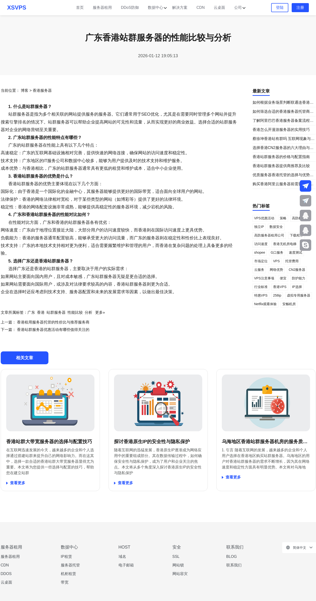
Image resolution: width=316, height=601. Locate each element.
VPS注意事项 (264, 278)
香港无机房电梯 (284, 244)
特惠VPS (261, 295)
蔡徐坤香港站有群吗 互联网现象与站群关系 (284, 139)
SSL (176, 557)
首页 (80, 7)
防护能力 (298, 278)
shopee (259, 252)
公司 (238, 7)
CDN (201, 7)
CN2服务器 (297, 270)
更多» (100, 312)
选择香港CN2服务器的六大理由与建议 (283, 148)
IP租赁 (66, 557)
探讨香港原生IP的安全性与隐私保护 (152, 441)
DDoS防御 (130, 7)
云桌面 (219, 7)
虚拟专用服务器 (298, 295)
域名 (122, 557)
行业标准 (261, 287)
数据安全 (276, 227)
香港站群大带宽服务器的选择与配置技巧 (49, 441)
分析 (88, 312)
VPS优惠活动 (264, 218)
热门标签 (261, 206)
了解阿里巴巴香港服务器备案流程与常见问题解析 (283, 120)
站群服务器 (56, 312)
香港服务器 (42, 90)
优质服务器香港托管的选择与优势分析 (283, 175)
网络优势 (276, 270)
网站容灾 (180, 574)
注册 (300, 7)
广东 (31, 312)
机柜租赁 (68, 574)
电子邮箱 (126, 565)
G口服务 (277, 252)
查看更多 (17, 483)
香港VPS (279, 287)
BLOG (231, 557)
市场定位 (261, 261)
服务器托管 (70, 565)
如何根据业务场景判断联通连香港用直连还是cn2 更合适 (283, 102)
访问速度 (261, 244)
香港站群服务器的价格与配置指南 (281, 157)
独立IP (259, 227)
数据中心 (155, 7)
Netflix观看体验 (265, 304)
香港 (41, 312)
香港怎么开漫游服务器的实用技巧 (281, 130)
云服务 (259, 270)
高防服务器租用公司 (269, 235)
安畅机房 (289, 304)
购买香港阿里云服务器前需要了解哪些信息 (283, 184)
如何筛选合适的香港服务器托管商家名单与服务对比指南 (283, 111)
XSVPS (16, 7)
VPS (276, 261)
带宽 (64, 582)
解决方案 (179, 7)
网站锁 (178, 565)
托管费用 (292, 261)
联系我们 (234, 565)
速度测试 (295, 252)
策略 (283, 218)
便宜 (283, 278)
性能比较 (75, 312)
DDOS (6, 574)
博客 (24, 90)
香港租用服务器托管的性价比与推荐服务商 (52, 322)
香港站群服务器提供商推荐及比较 (281, 166)
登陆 (280, 7)
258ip (277, 295)
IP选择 (297, 287)
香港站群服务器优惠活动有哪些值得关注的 (52, 330)
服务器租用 (102, 7)
